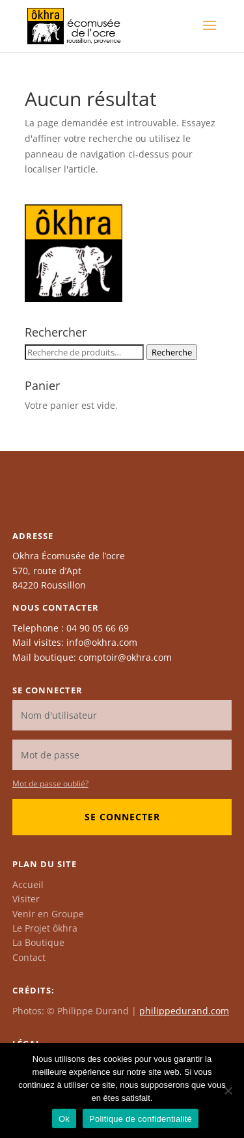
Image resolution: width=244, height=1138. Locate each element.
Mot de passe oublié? (50, 783)
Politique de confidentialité (140, 1119)
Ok (64, 1119)
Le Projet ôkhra (44, 928)
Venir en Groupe (48, 914)
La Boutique (38, 942)
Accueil (28, 884)
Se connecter (122, 817)
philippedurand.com (184, 1011)
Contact (29, 957)
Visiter (26, 899)
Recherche (172, 352)
